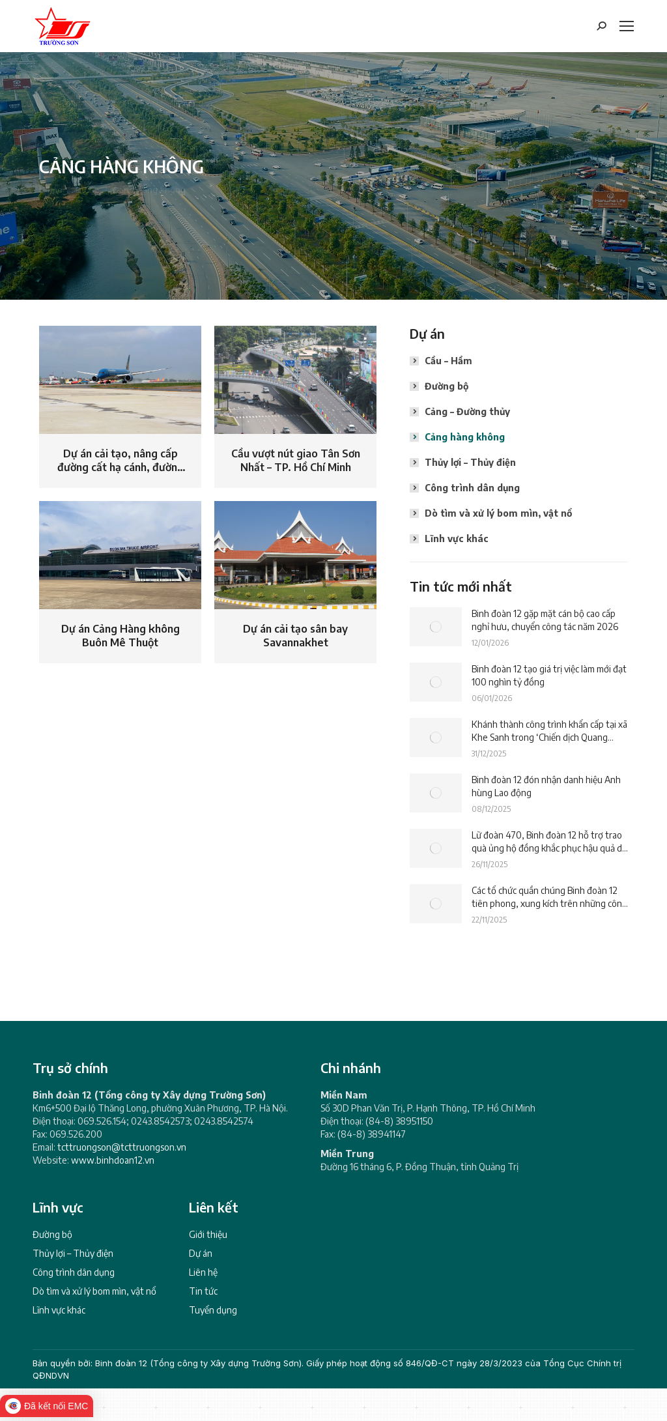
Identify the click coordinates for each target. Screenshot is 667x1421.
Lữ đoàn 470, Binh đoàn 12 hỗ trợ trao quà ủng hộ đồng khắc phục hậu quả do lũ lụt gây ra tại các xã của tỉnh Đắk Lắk (549, 842)
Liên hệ (203, 1272)
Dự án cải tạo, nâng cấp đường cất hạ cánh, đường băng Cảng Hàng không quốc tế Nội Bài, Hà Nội (120, 461)
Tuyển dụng (213, 1309)
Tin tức (203, 1291)
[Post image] (436, 626)
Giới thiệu (208, 1234)
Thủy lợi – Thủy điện (470, 462)
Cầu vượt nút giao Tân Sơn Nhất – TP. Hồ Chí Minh (295, 460)
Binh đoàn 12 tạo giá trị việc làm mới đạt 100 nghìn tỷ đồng (549, 675)
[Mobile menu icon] (626, 26)
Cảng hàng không (465, 436)
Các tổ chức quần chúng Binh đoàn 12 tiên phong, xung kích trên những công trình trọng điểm (549, 897)
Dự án (200, 1253)
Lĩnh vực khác (457, 538)
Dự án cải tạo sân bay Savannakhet (295, 636)
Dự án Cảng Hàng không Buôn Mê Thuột (120, 636)
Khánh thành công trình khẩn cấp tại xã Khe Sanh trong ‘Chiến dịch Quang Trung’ (549, 731)
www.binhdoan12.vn (112, 1160)
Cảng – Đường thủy (467, 411)
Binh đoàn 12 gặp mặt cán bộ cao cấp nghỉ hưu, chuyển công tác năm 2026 (545, 620)
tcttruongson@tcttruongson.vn (121, 1147)
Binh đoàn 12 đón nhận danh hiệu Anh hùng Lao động (546, 786)
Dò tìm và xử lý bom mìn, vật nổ (498, 513)
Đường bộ (446, 386)
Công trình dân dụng (472, 487)
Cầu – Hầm (448, 360)
